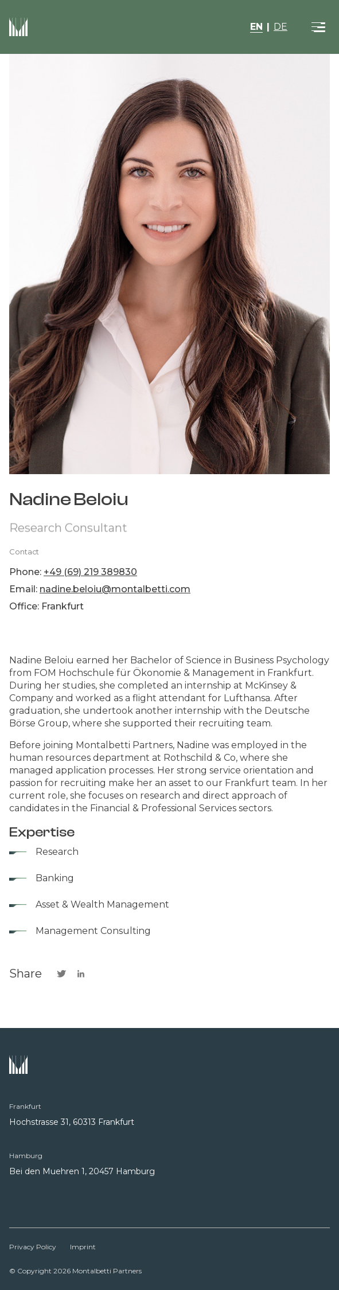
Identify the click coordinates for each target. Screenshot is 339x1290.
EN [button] (256, 26)
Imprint (83, 1246)
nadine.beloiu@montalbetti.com (115, 589)
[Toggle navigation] (318, 27)
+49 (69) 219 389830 (90, 571)
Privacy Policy (32, 1246)
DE (280, 26)
